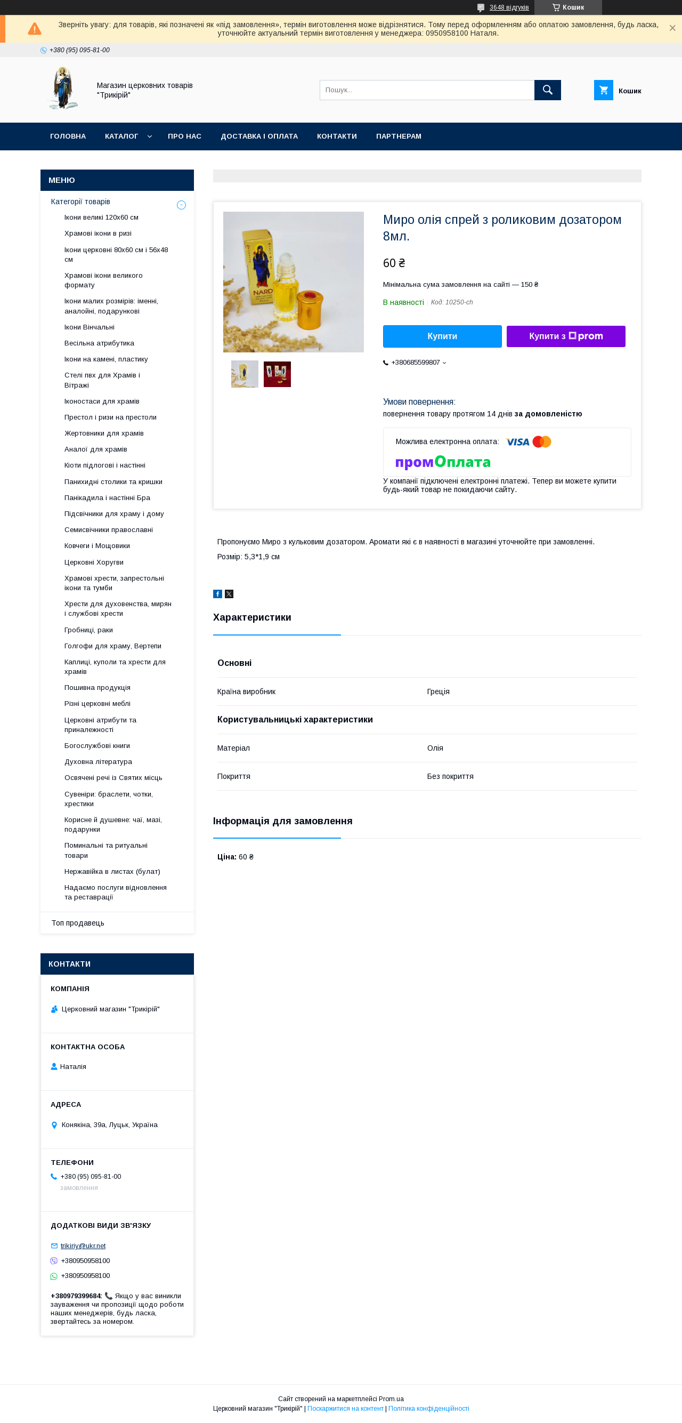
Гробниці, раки (88, 630)
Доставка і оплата (259, 136)
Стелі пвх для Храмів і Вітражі (102, 380)
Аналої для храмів (95, 449)
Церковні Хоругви (94, 562)
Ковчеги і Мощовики (97, 546)
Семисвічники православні (108, 530)
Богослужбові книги (97, 746)
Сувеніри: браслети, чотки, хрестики (108, 799)
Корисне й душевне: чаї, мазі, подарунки (113, 824)
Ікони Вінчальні (89, 327)
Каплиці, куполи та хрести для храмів (115, 667)
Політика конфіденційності (428, 1408)
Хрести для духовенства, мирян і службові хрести (118, 608)
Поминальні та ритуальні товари (106, 850)
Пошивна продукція (97, 688)
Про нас (184, 136)
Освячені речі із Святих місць (113, 778)
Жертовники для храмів (104, 433)
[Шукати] (547, 90)
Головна (68, 136)
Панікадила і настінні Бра (107, 498)
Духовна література (98, 762)
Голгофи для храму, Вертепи (112, 646)
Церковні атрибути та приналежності (100, 725)
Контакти (337, 136)
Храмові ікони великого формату (103, 280)
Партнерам (398, 136)
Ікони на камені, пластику (106, 359)
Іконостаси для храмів (102, 401)
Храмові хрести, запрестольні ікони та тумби (114, 583)
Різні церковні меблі (97, 704)
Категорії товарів (80, 201)
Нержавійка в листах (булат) (112, 871)
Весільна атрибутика (99, 343)
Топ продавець (77, 923)
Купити (443, 336)
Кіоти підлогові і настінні (104, 465)
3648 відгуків (509, 7)
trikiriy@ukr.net (83, 1246)
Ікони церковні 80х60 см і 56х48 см (116, 254)
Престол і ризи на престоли (110, 417)
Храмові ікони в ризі (98, 233)
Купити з (566, 336)
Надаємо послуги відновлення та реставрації (115, 892)
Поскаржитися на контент (345, 1408)
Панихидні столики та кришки (113, 482)
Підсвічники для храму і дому (114, 514)
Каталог (121, 136)
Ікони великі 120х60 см (101, 217)
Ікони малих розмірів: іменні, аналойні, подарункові (111, 306)
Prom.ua (391, 1399)
